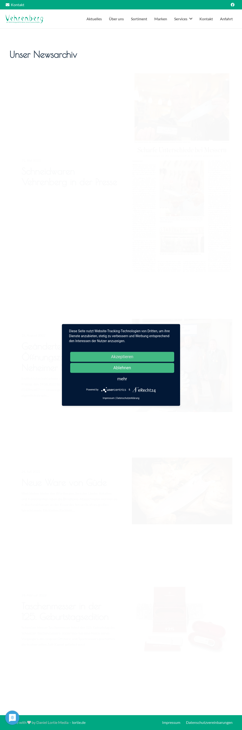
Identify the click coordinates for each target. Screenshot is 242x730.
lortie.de (79, 722)
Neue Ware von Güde (64, 490)
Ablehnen (122, 367)
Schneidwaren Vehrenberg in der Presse (69, 187)
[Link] (24, 19)
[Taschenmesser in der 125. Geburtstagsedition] (182, 627)
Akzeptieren (122, 356)
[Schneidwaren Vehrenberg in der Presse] (182, 183)
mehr (122, 378)
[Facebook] (232, 4)
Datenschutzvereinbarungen (209, 722)
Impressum (171, 722)
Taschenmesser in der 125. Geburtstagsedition (65, 619)
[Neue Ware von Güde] (182, 498)
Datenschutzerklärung (127, 398)
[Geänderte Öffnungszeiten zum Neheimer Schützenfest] (182, 372)
